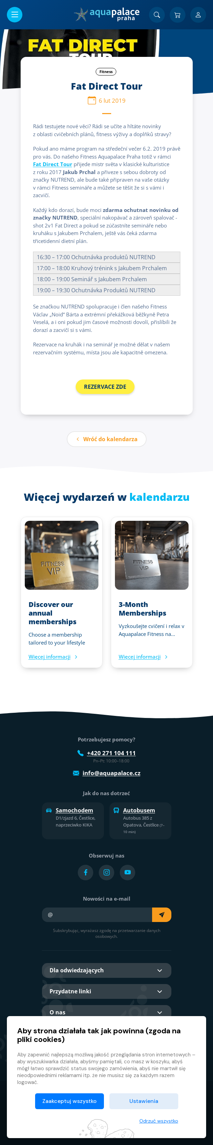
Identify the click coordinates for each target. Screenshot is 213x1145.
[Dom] (106, 14)
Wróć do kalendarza (107, 439)
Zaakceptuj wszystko (69, 1101)
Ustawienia (143, 1101)
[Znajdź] (157, 15)
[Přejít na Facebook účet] (85, 872)
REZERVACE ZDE (105, 387)
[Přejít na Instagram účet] (106, 872)
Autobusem (134, 810)
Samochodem (69, 810)
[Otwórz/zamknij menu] (14, 14)
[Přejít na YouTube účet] (127, 872)
